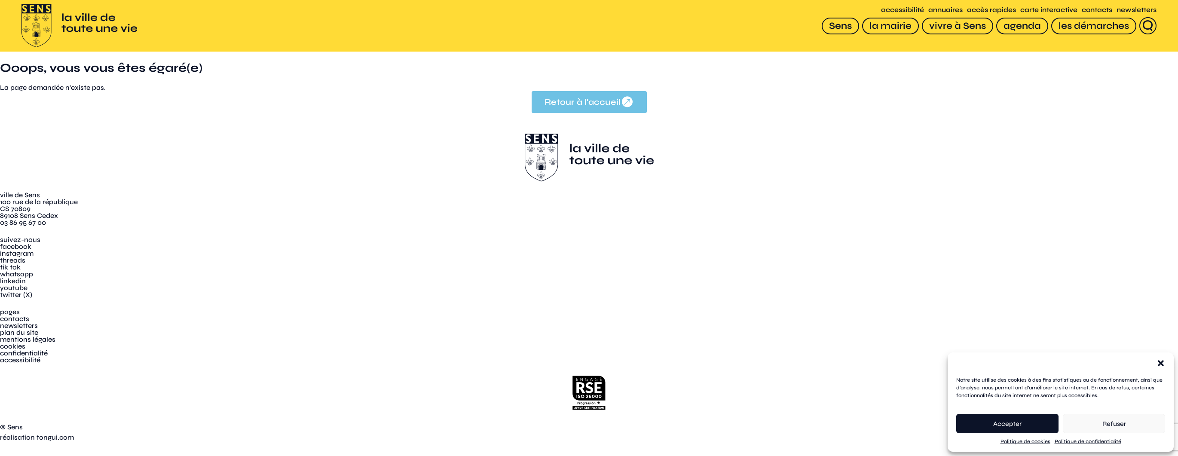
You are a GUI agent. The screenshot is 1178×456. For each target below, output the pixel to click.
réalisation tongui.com (37, 437)
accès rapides (991, 10)
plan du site (19, 332)
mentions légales (27, 339)
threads (12, 260)
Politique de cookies (1025, 441)
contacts (1097, 10)
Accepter (1007, 424)
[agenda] (1022, 26)
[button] (1161, 363)
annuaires (945, 10)
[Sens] (840, 26)
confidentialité (24, 353)
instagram (17, 253)
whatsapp (16, 274)
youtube (14, 288)
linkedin (13, 281)
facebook (15, 246)
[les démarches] (1093, 26)
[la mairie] (890, 26)
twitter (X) (16, 295)
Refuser (1114, 424)
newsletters (1137, 10)
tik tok (10, 267)
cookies (12, 346)
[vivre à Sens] (957, 26)
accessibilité (902, 10)
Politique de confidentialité (1088, 441)
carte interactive (1048, 10)
